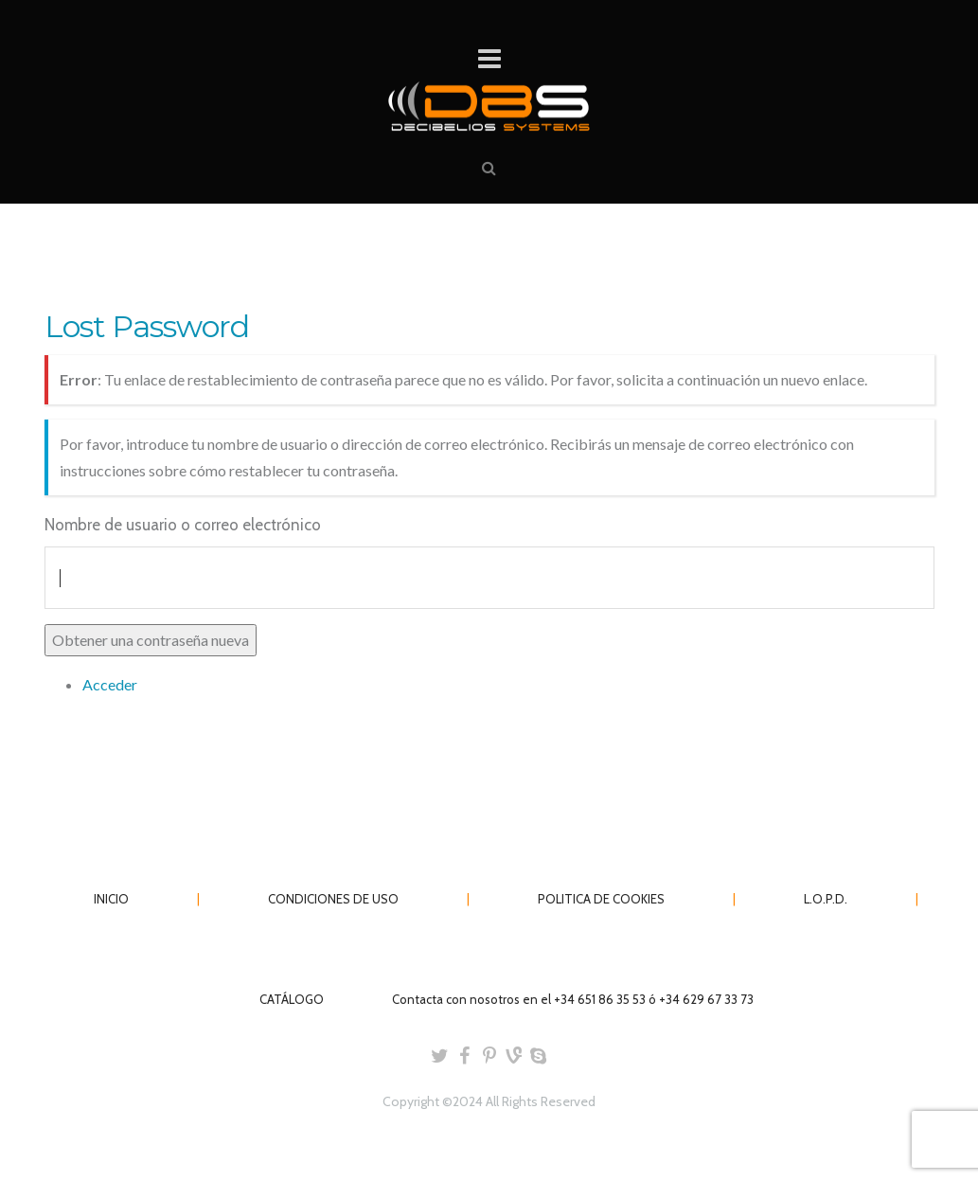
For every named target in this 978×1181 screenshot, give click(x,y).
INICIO (111, 898)
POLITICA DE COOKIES (601, 898)
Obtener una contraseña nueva (150, 640)
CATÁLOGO (291, 999)
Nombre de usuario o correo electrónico (182, 524)
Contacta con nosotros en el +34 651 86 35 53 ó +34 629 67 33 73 (573, 999)
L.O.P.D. (825, 898)
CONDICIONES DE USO (333, 898)
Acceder (109, 684)
